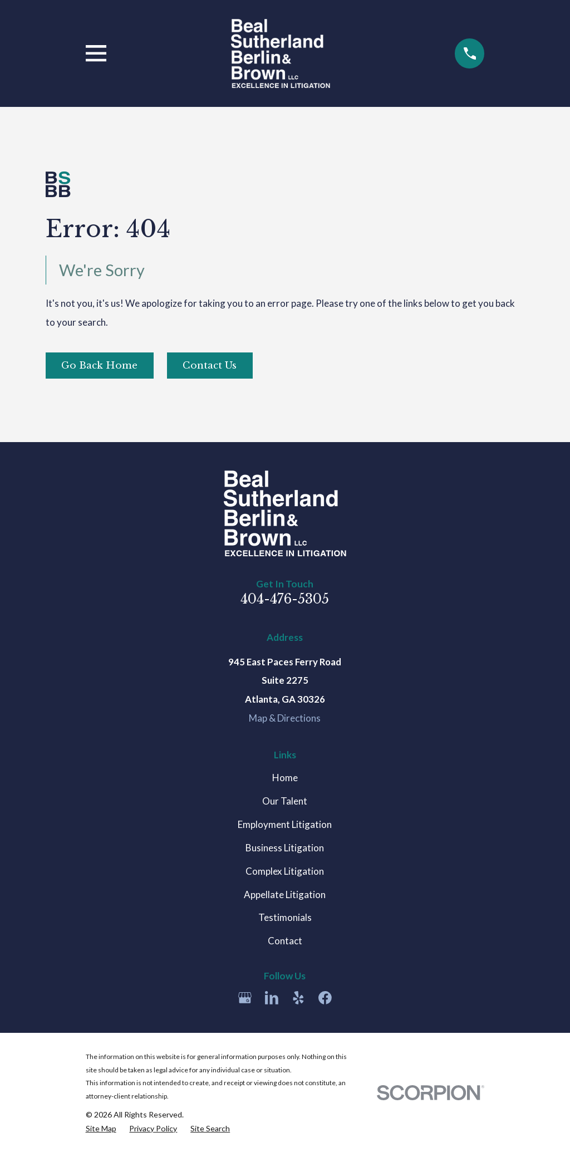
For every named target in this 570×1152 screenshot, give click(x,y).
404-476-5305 (284, 599)
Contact (285, 941)
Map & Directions (285, 718)
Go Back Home (99, 365)
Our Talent (284, 801)
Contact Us (210, 365)
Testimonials (285, 917)
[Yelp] (298, 997)
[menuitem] (101, 1128)
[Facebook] (325, 997)
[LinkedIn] (271, 997)
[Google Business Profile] (245, 997)
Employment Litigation (285, 824)
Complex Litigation (284, 871)
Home (285, 777)
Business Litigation (284, 848)
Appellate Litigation (285, 894)
